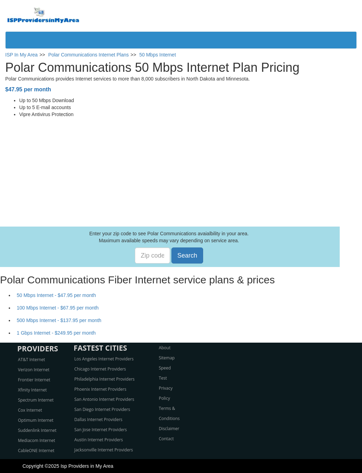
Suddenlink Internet (37, 430)
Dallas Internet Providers (98, 419)
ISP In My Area (21, 55)
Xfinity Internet (32, 390)
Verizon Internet (33, 370)
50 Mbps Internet (157, 55)
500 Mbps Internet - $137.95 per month (59, 320)
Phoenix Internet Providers (100, 389)
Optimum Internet (36, 420)
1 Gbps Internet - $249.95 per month (56, 333)
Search (187, 255)
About (165, 348)
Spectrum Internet (36, 400)
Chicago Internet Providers (100, 369)
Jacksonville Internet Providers (103, 450)
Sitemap (167, 358)
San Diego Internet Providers (102, 409)
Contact (166, 439)
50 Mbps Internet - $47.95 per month (56, 295)
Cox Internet (30, 410)
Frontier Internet (34, 380)
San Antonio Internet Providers (104, 399)
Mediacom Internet (36, 440)
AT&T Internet (31, 360)
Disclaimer (169, 429)
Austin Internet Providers (98, 440)
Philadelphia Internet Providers (104, 379)
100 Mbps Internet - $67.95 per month (58, 308)
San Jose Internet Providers (100, 430)
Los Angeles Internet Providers (103, 359)
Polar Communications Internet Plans (88, 55)
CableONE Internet (36, 450)
